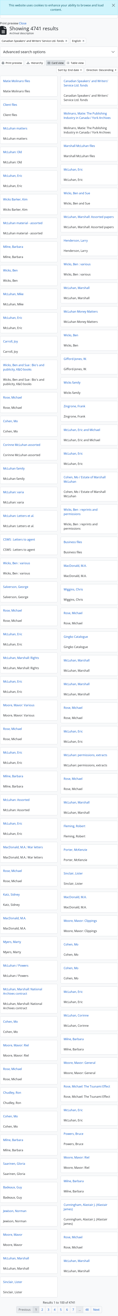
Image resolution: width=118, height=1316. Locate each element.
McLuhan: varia (13, 492)
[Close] (113, 5)
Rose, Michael (12, 397)
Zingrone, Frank (74, 406)
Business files (73, 542)
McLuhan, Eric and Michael (82, 430)
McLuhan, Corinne (76, 1015)
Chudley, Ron (12, 1093)
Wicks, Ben (10, 270)
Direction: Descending (100, 70)
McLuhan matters (15, 128)
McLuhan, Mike (13, 294)
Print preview (12, 63)
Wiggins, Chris (73, 589)
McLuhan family (14, 468)
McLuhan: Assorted (16, 800)
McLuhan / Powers (15, 966)
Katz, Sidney (11, 895)
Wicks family (72, 383)
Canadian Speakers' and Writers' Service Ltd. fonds (86, 83)
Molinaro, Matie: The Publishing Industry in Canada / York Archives (87, 115)
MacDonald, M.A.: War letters (23, 847)
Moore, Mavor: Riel (16, 1045)
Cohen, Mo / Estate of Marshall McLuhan (85, 479)
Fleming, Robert (74, 826)
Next (96, 1310)
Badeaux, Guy (12, 1187)
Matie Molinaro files (16, 81)
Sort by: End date (69, 70)
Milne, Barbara (13, 247)
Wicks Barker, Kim (15, 199)
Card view (56, 63)
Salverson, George (15, 587)
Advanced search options (24, 51)
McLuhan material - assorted (22, 223)
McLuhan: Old (12, 152)
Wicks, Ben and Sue (77, 193)
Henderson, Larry (76, 241)
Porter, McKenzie (75, 850)
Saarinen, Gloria (14, 1164)
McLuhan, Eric (73, 170)
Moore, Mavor (12, 1235)
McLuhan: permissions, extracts (85, 755)
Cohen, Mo (10, 421)
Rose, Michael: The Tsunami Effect (87, 1086)
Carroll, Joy (10, 341)
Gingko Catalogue (76, 637)
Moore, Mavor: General (79, 1063)
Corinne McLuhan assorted (21, 445)
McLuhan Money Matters (81, 312)
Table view (75, 63)
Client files (10, 105)
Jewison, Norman (14, 1211)
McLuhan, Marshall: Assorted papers (89, 217)
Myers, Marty (12, 942)
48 (87, 1310)
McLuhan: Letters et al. (18, 516)
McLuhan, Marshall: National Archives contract (22, 991)
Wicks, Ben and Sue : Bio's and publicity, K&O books (23, 367)
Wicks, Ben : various (77, 264)
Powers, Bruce (73, 1134)
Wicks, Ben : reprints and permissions (81, 512)
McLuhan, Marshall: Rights (21, 658)
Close (22, 23)
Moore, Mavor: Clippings (80, 921)
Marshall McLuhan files (79, 146)
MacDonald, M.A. (75, 566)
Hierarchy (35, 63)
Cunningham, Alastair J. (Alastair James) (85, 1207)
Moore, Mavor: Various (18, 705)
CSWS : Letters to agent (19, 539)
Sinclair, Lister (73, 873)
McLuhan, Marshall (77, 288)
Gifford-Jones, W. (75, 359)
